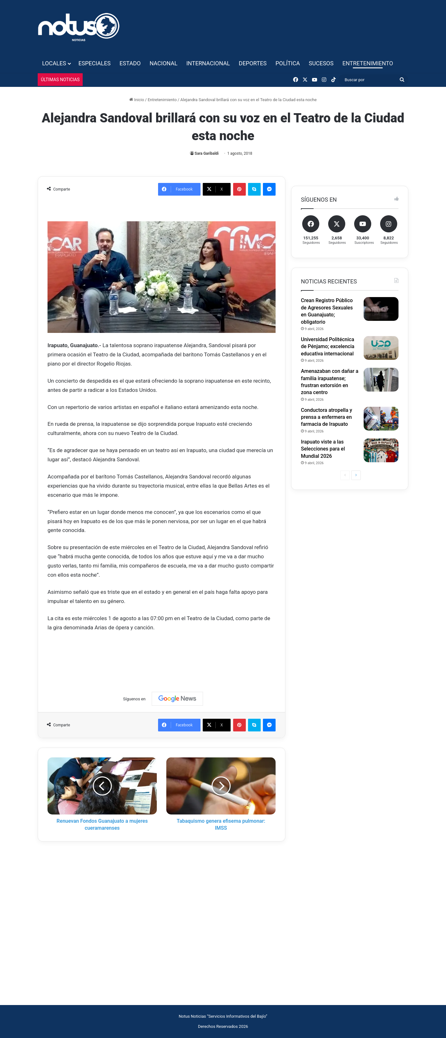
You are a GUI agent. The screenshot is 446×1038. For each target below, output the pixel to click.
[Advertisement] (163, 655)
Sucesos (321, 63)
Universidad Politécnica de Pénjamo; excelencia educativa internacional (327, 346)
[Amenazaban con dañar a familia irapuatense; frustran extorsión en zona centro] (381, 380)
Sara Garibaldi (207, 153)
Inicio (136, 99)
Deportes (253, 63)
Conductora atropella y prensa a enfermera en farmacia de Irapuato (326, 417)
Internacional (208, 63)
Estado (130, 63)
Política (288, 63)
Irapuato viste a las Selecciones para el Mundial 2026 (323, 449)
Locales (54, 63)
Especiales (95, 63)
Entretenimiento (367, 63)
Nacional (163, 63)
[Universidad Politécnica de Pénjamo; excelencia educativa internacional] (381, 348)
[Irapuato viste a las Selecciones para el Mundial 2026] (381, 450)
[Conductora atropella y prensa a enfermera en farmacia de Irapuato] (381, 419)
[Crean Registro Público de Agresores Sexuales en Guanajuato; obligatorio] (381, 309)
